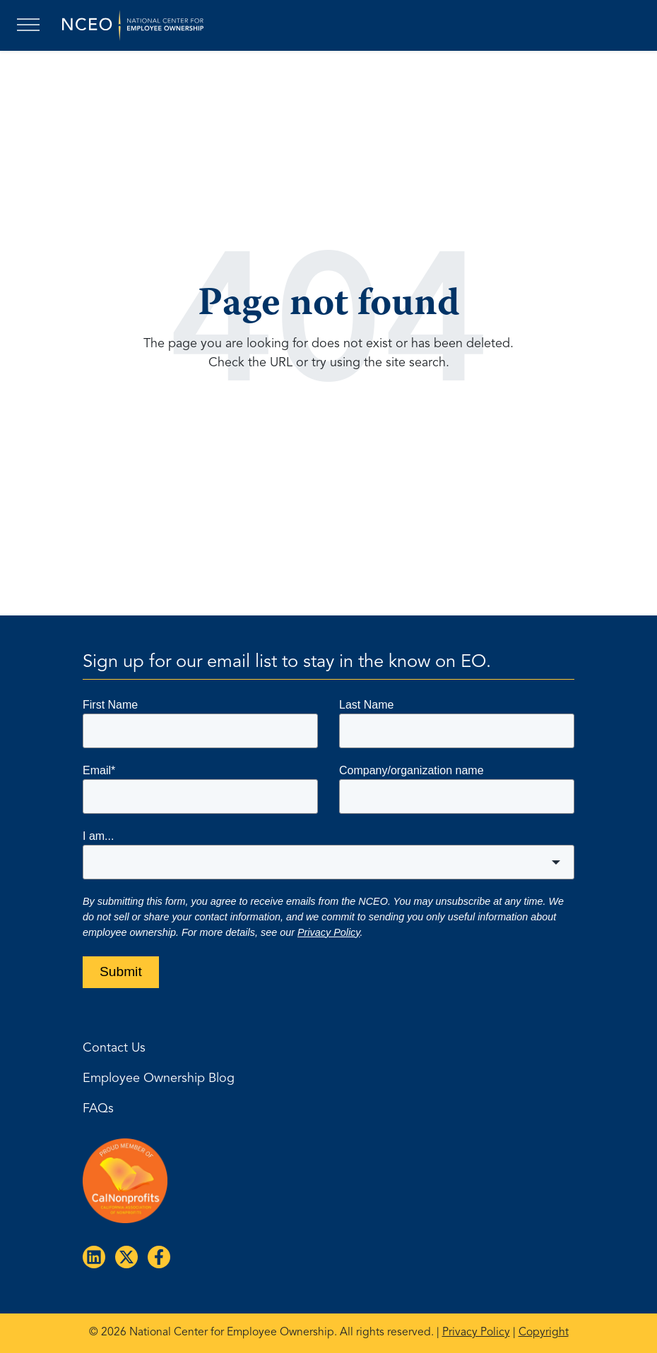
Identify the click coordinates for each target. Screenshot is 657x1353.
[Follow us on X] (123, 1254)
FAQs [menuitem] (98, 1108)
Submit (121, 971)
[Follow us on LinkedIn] (91, 1254)
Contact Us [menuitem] (114, 1048)
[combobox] (328, 862)
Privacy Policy (328, 932)
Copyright (544, 1332)
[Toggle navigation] (31, 25)
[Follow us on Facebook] (156, 1254)
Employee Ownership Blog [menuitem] (159, 1078)
